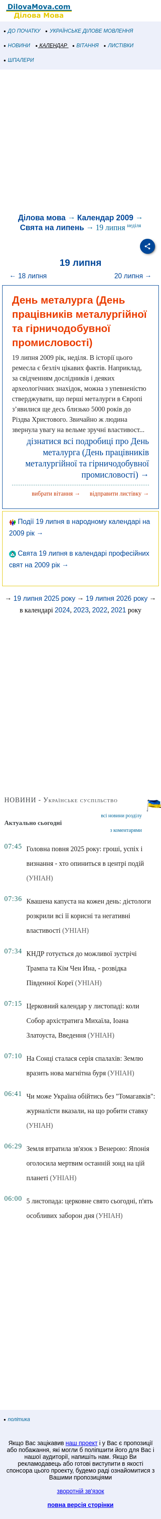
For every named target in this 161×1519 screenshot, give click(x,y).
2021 (118, 610)
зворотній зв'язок (80, 1491)
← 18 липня (28, 276)
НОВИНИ (17, 46)
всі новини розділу (121, 816)
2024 (62, 610)
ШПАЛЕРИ (19, 60)
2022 (100, 610)
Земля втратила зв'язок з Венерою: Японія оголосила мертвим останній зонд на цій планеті (87, 1163)
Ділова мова (42, 217)
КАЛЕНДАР (52, 46)
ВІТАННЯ (86, 46)
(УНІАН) (39, 878)
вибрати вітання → (56, 493)
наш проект (81, 1443)
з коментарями (126, 830)
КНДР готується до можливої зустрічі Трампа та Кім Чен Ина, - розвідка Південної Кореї (81, 968)
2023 (81, 610)
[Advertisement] (80, 142)
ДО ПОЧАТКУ (22, 31)
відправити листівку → (119, 493)
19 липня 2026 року (117, 598)
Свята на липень (52, 227)
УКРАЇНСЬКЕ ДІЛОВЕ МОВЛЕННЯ (89, 31)
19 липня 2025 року (44, 598)
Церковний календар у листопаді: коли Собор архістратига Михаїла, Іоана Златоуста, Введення (82, 1020)
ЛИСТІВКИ (119, 46)
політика (17, 1419)
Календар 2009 (105, 217)
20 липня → (133, 276)
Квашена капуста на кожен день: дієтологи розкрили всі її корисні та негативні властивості (88, 916)
